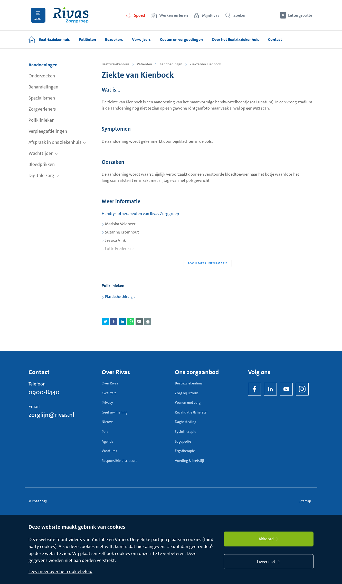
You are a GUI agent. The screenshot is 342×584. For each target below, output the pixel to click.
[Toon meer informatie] (208, 253)
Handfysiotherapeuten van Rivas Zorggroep (140, 213)
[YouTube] (286, 389)
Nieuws (107, 421)
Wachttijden (43, 153)
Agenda (107, 441)
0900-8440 (44, 392)
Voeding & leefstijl (189, 460)
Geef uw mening (114, 412)
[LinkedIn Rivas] (270, 389)
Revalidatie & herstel (191, 412)
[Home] (71, 15)
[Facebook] (254, 389)
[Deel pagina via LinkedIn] (122, 321)
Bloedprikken (41, 164)
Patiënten (144, 64)
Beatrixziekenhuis (115, 64)
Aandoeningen (43, 65)
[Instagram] (302, 389)
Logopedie (183, 441)
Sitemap (305, 501)
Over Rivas (110, 383)
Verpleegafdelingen (47, 131)
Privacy (107, 402)
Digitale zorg (44, 175)
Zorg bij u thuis (186, 393)
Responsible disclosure (119, 460)
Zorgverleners (42, 109)
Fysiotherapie (185, 431)
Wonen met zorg (188, 402)
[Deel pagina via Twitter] (105, 321)
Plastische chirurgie (120, 296)
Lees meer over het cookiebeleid (60, 571)
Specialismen (41, 98)
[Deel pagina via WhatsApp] (130, 321)
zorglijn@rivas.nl (51, 415)
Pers (105, 431)
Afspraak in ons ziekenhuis (57, 142)
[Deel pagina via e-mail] (139, 321)
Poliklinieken (41, 120)
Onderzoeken (41, 76)
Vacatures (109, 450)
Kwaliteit (109, 393)
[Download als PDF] (147, 321)
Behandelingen (43, 87)
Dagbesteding (185, 421)
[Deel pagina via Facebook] (113, 321)
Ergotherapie (185, 450)
